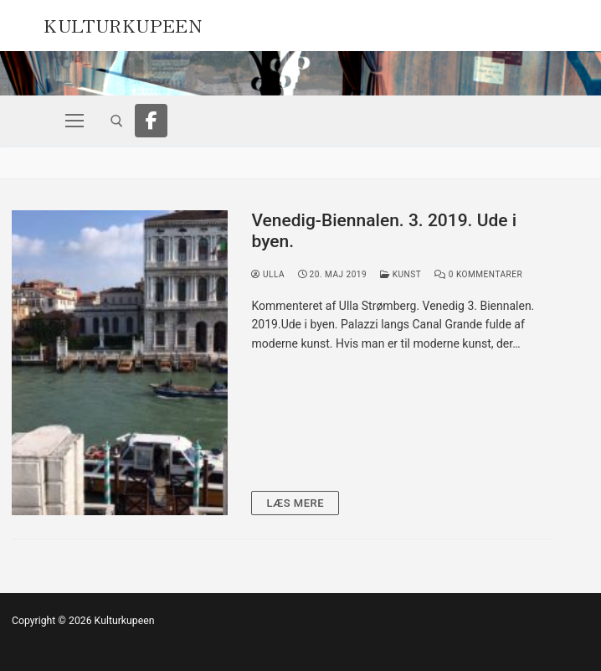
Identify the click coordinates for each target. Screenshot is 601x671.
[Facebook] (151, 120)
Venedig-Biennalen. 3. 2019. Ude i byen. (383, 231)
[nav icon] (73, 121)
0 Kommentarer (478, 274)
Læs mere (295, 503)
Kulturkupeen (123, 23)
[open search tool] (116, 121)
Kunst (400, 274)
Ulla (268, 274)
